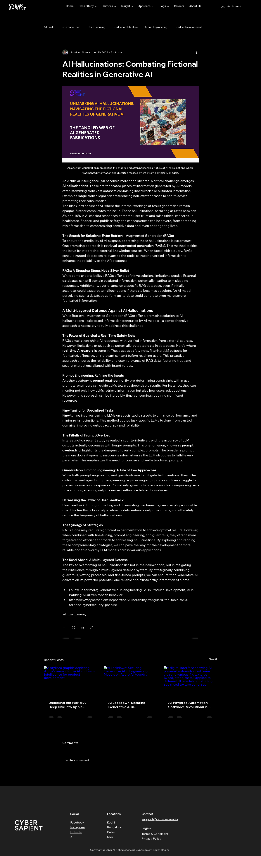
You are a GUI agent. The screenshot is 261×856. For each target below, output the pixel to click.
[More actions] (196, 52)
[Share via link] (91, 627)
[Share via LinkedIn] (82, 627)
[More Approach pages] (152, 6)
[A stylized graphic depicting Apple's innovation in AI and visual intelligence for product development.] (70, 681)
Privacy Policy (151, 838)
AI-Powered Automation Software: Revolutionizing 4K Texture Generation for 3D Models (189, 705)
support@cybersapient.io (160, 819)
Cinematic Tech (71, 27)
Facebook (77, 822)
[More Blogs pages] (168, 6)
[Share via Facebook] (64, 627)
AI (64, 614)
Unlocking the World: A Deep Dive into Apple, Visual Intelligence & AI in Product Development (69, 705)
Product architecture (125, 27)
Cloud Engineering (156, 27)
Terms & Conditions (155, 834)
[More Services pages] (115, 6)
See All (213, 659)
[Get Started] (230, 6)
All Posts (49, 27)
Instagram (77, 827)
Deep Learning (96, 27)
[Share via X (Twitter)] (73, 627)
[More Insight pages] (132, 6)
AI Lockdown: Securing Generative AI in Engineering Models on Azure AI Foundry (127, 705)
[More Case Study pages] (96, 6)
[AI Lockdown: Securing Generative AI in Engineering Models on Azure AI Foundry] (130, 681)
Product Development (188, 27)
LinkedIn (76, 832)
